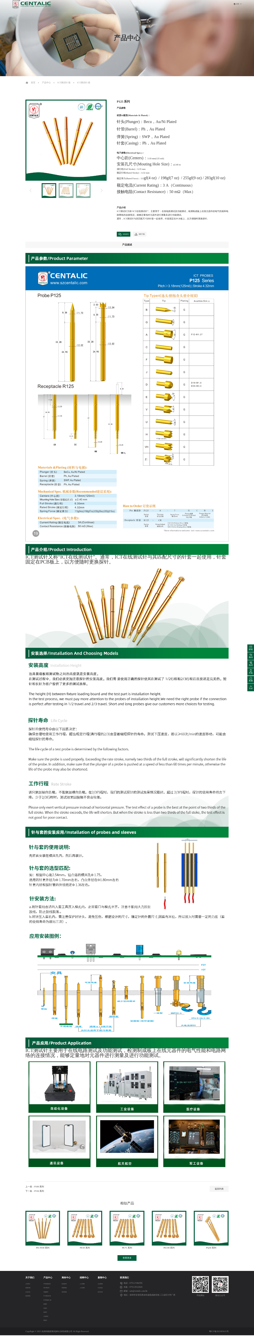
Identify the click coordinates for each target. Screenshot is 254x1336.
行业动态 (102, 1288)
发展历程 (29, 1288)
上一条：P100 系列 (34, 1187)
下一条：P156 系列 (34, 1192)
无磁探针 (47, 1293)
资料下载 (146, 234)
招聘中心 (149, 6)
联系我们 (177, 6)
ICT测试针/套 (63, 82)
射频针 (46, 1305)
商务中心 (135, 6)
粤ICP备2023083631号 (219, 1332)
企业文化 (29, 1293)
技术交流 (102, 1293)
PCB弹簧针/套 (49, 1301)
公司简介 (29, 1284)
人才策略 (84, 1284)
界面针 (46, 1321)
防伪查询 (67, 1284)
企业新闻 (102, 1284)
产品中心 (121, 6)
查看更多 (127, 1258)
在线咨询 (126, 234)
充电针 (46, 1309)
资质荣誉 (29, 1297)
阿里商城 (67, 1288)
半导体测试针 (49, 1284)
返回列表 (219, 1189)
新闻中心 (163, 6)
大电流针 (47, 1317)
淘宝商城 (67, 1293)
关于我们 (107, 6)
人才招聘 (84, 1288)
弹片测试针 (48, 1288)
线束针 (46, 1313)
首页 (96, 6)
